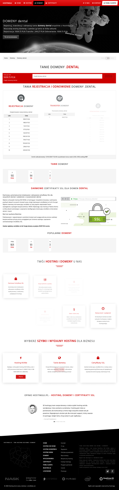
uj (7, 3)
